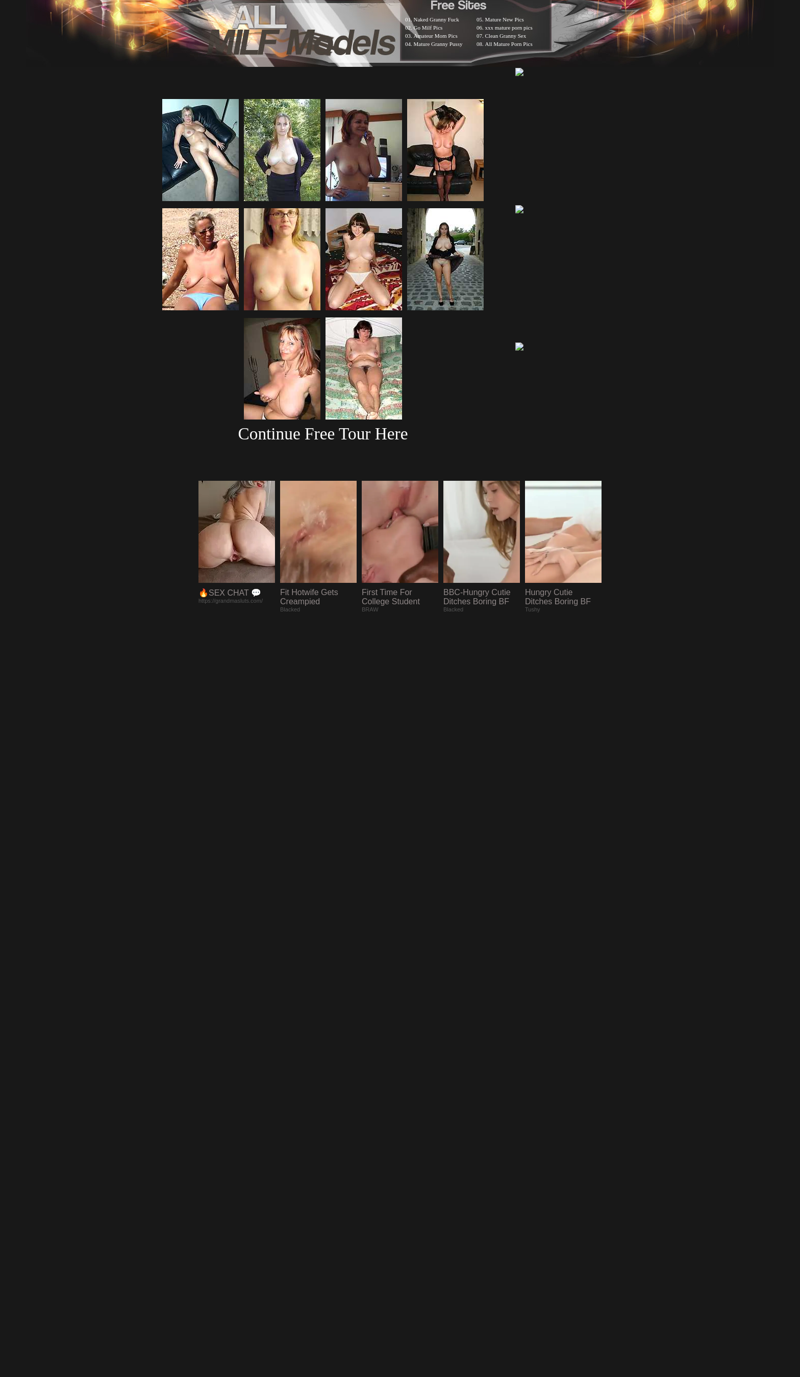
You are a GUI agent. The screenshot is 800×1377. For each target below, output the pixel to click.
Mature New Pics (504, 19)
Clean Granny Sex (506, 36)
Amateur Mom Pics (436, 36)
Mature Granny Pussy (438, 44)
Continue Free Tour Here (323, 433)
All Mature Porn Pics (509, 44)
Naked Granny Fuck (436, 19)
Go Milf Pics (428, 27)
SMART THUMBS (418, 1111)
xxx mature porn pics (509, 27)
